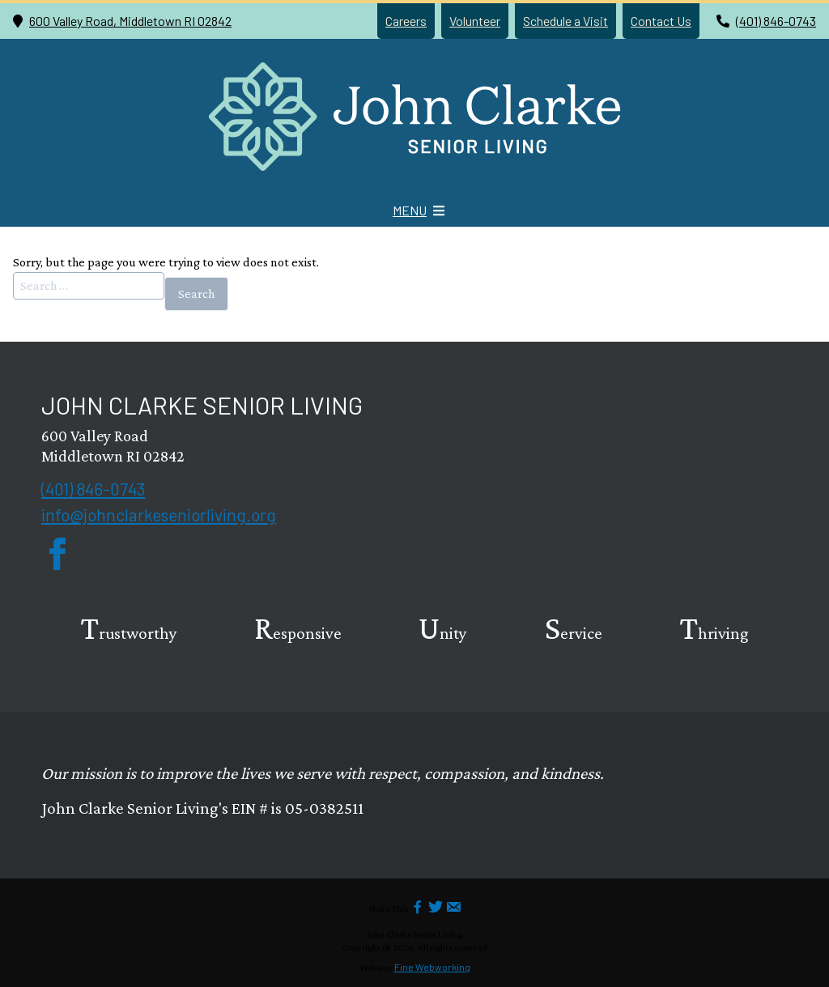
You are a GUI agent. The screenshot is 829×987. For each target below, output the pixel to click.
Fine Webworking (432, 966)
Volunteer (474, 20)
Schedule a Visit (565, 20)
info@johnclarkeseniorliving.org (158, 514)
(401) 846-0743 (776, 20)
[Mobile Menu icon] (418, 210)
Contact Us (661, 20)
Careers (406, 20)
